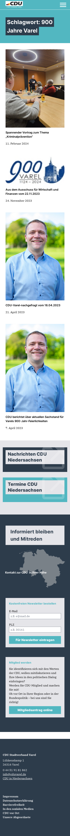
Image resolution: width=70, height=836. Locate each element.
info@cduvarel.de (14, 774)
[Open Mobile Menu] (63, 5)
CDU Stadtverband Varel (19, 755)
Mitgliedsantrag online (35, 710)
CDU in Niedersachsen (17, 778)
